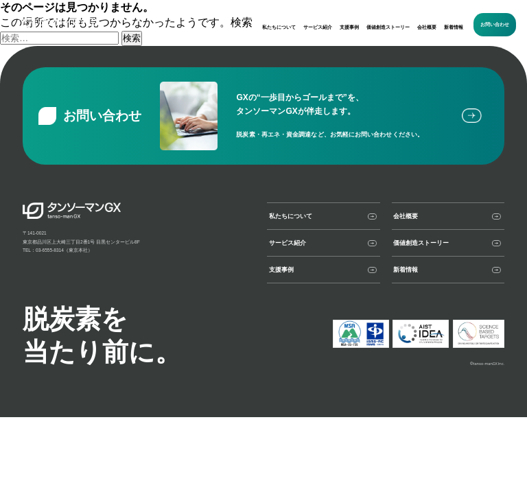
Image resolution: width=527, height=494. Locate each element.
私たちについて (279, 27)
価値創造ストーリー (388, 27)
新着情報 (453, 27)
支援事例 (349, 27)
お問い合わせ (494, 24)
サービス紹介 (317, 27)
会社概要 (426, 27)
